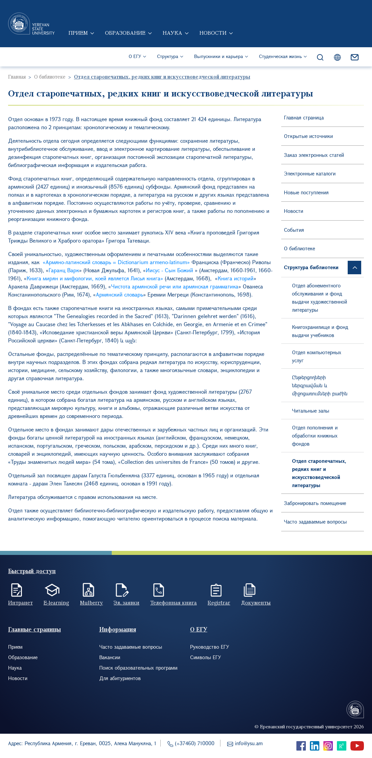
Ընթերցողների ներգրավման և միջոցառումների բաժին (319, 385)
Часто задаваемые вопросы (315, 521)
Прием (78, 33)
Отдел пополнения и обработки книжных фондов (315, 435)
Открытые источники (308, 136)
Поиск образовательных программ (138, 667)
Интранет (20, 602)
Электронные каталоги (310, 173)
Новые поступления (306, 192)
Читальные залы (310, 410)
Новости (213, 33)
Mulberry (91, 602)
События (294, 229)
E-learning (56, 602)
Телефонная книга (173, 602)
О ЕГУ (135, 57)
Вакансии (109, 657)
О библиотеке (49, 76)
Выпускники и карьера (218, 57)
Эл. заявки (126, 602)
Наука (173, 33)
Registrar (219, 602)
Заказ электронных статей (314, 154)
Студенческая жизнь (280, 57)
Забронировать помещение (315, 503)
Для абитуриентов (120, 678)
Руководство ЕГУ (209, 646)
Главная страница (304, 117)
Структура (167, 57)
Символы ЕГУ (205, 657)
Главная (17, 76)
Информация (117, 629)
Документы (256, 602)
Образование (126, 33)
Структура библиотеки (311, 267)
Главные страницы (34, 629)
